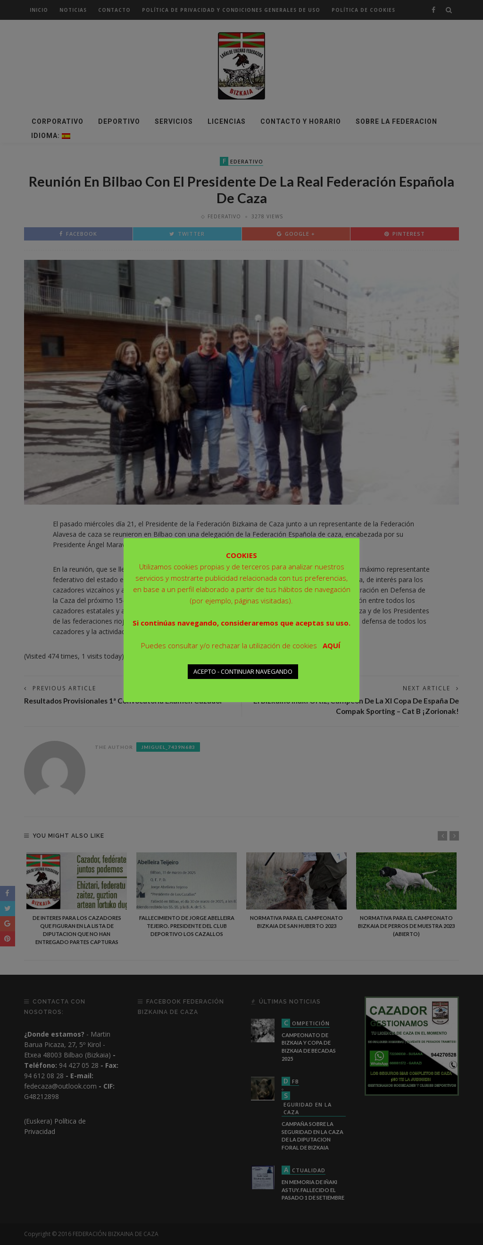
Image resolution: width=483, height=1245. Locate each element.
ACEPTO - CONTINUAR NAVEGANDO (242, 671)
